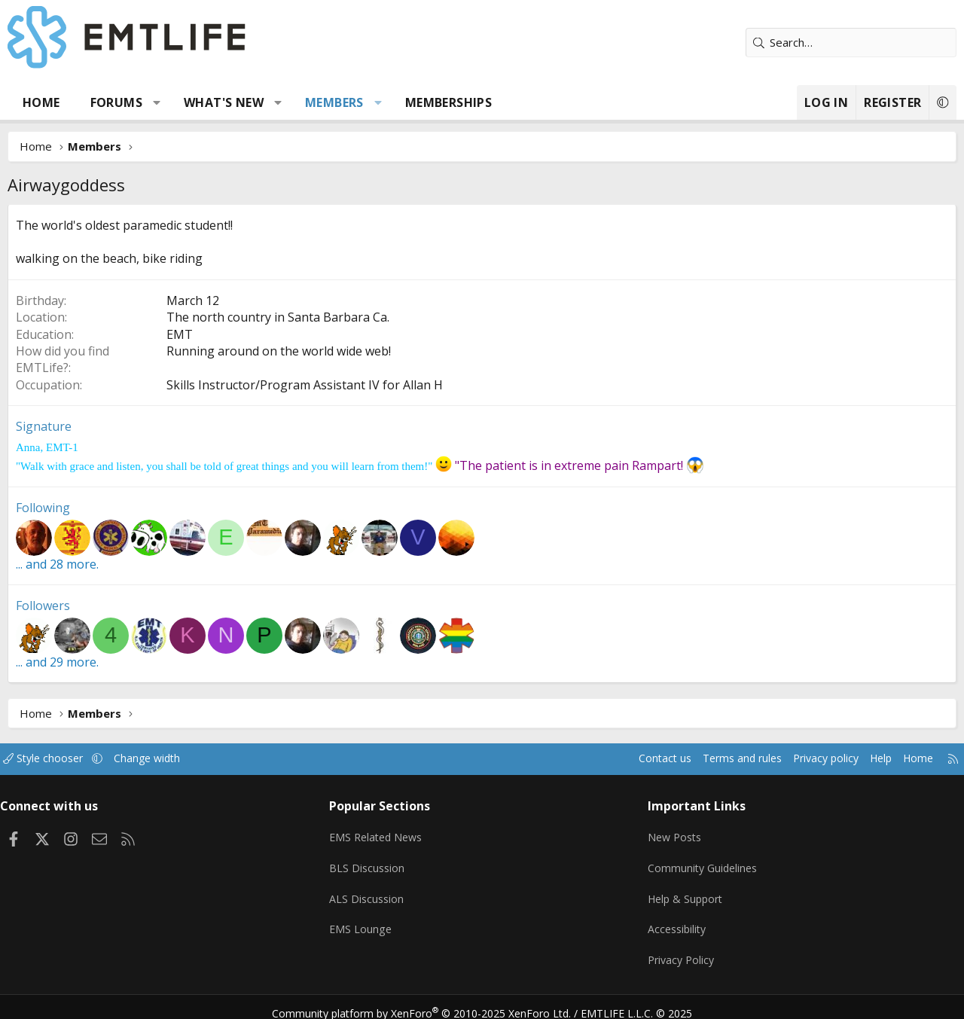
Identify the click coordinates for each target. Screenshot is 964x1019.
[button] (157, 102)
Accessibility (675, 921)
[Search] (851, 42)
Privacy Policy (679, 951)
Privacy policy (806, 759)
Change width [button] (167, 759)
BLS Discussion (372, 863)
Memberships (448, 102)
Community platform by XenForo (431, 1001)
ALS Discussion (372, 892)
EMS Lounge (366, 921)
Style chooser (58, 759)
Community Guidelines (701, 863)
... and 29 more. (57, 662)
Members (334, 102)
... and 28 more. (57, 564)
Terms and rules (716, 759)
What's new (224, 102)
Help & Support (684, 892)
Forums (116, 102)
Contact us (635, 759)
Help (865, 759)
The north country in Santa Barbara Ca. (277, 317)
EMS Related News (383, 833)
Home (41, 102)
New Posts (673, 833)
